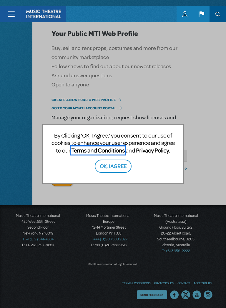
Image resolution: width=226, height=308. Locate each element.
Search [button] (218, 14)
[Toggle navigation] (11, 14)
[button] (201, 14)
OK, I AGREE (113, 166)
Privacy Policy (152, 150)
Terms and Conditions (98, 150)
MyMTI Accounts (185, 14)
